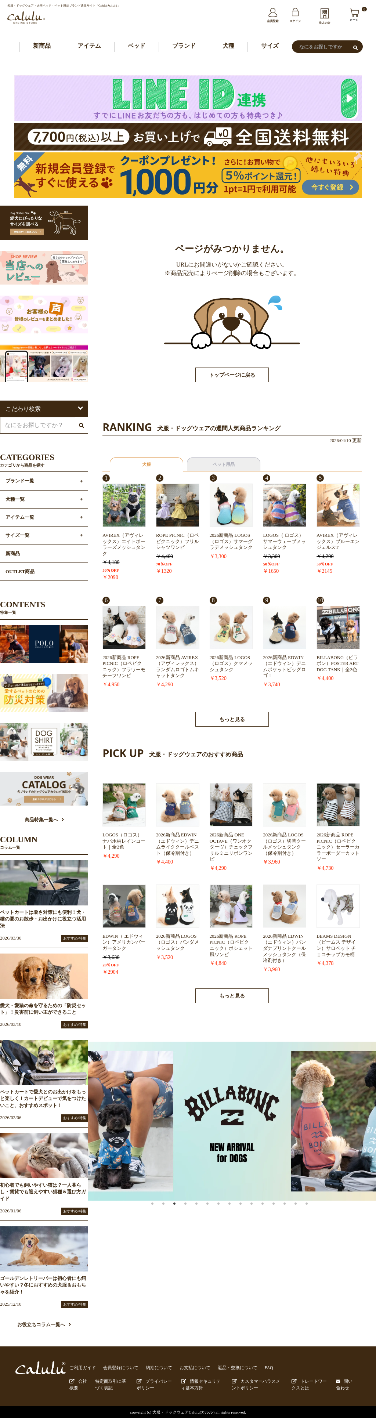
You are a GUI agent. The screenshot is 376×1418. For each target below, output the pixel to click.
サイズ (270, 46)
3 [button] (182, 1212)
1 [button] (160, 1212)
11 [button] (270, 1212)
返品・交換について (226, 1368)
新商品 (42, 46)
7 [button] (226, 1212)
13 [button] (292, 1212)
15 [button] (314, 1212)
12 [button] (281, 1212)
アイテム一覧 (20, 518)
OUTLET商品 (20, 572)
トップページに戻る (232, 376)
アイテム (89, 46)
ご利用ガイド (81, 1368)
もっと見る (232, 720)
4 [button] (193, 1212)
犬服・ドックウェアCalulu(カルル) (183, 1411)
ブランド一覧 (20, 482)
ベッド (136, 46)
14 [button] (303, 1212)
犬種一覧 (15, 500)
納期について (153, 1368)
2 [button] (171, 1212)
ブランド (184, 46)
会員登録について (117, 1368)
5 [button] (204, 1212)
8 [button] (237, 1212)
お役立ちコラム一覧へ (44, 1325)
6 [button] (215, 1212)
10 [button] (259, 1212)
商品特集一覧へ (44, 820)
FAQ (256, 1368)
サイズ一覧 (17, 536)
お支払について (186, 1368)
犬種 (228, 46)
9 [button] (248, 1212)
